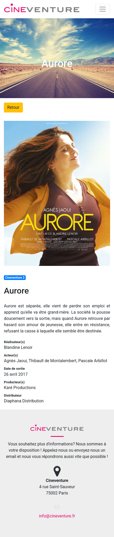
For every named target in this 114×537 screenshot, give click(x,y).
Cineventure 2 (15, 277)
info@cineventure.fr (57, 516)
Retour (13, 107)
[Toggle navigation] (102, 9)
